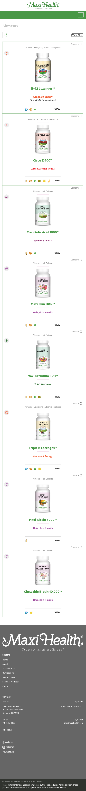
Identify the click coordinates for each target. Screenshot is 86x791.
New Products (8, 677)
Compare (76, 44)
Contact (6, 686)
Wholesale (7, 730)
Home (5, 660)
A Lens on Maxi (8, 668)
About (5, 664)
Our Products (8, 673)
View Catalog (8, 752)
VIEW (57, 109)
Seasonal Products (10, 682)
